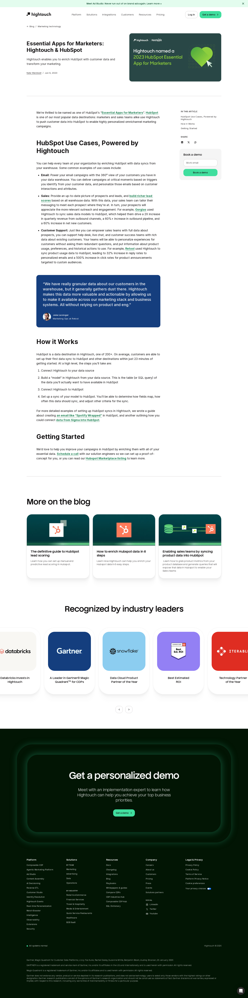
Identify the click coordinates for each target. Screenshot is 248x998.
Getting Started (189, 128)
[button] (241, 991)
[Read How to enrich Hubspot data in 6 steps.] (124, 546)
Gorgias (140, 209)
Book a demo (200, 172)
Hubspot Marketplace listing (106, 458)
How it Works (188, 123)
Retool (130, 248)
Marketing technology (49, 26)
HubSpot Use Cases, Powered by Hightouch (199, 118)
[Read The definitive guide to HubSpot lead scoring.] (58, 546)
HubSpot (152, 112)
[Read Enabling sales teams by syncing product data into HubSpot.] (190, 546)
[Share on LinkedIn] (182, 142)
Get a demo (210, 14)
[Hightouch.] (39, 14)
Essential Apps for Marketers (122, 112)
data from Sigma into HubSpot (77, 420)
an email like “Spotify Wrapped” (79, 415)
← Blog (30, 26)
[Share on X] (188, 142)
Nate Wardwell (34, 73)
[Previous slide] (119, 709)
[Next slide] (128, 709)
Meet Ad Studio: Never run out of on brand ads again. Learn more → (124, 3)
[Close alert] (243, 3)
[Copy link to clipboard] (195, 142)
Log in (191, 14)
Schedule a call (68, 453)
